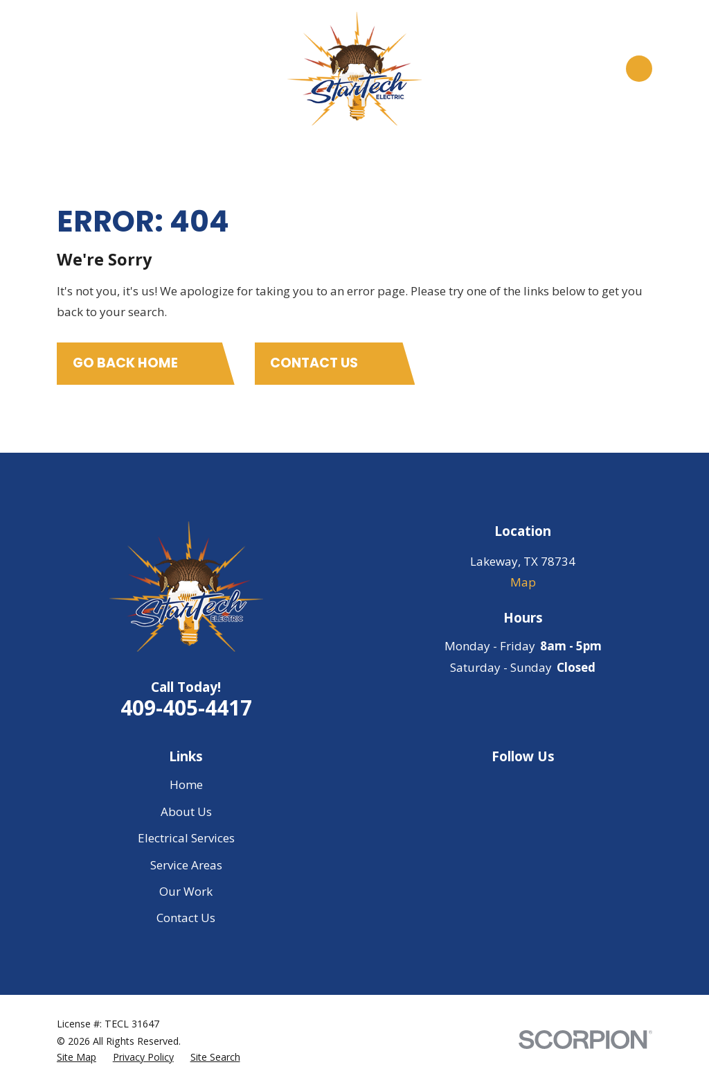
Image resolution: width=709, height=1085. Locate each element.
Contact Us (185, 918)
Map (523, 582)
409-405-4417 (186, 707)
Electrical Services (186, 838)
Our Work (186, 891)
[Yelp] (559, 784)
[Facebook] (522, 784)
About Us (186, 811)
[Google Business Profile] (486, 784)
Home (186, 784)
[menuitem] (76, 1057)
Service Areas (186, 865)
